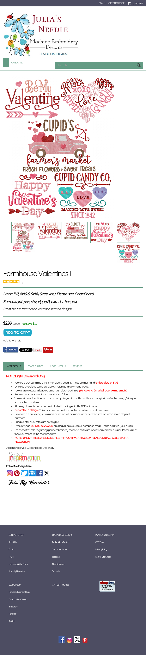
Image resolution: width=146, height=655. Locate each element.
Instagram (13, 606)
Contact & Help (16, 534)
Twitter (12, 621)
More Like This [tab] (58, 366)
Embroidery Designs (62, 534)
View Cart (138, 3)
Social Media (15, 584)
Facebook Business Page (19, 592)
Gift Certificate (116, 3)
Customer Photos (59, 549)
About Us (13, 542)
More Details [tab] (13, 366)
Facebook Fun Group (18, 599)
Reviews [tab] (77, 366)
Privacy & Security (104, 534)
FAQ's (11, 556)
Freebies (55, 556)
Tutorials (56, 571)
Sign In (102, 3)
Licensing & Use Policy (18, 564)
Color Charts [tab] (35, 366)
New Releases (58, 564)
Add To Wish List (12, 340)
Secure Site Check (103, 556)
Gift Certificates (60, 584)
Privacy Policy (101, 549)
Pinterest (12, 613)
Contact (12, 549)
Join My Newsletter (17, 571)
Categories (17, 62)
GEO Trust (99, 542)
